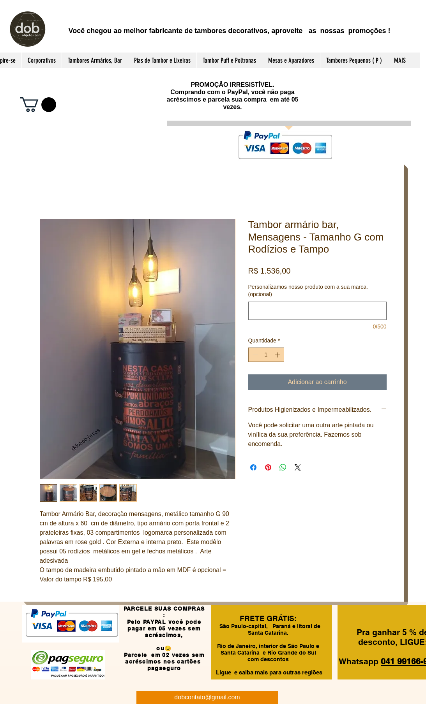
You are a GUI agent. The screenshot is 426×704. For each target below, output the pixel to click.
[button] (38, 104)
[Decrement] (254, 355)
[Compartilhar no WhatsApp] (283, 467)
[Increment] (278, 355)
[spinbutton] (266, 355)
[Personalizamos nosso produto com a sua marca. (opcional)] (317, 310)
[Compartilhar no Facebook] (253, 467)
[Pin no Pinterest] (268, 467)
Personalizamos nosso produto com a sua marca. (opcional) (308, 291)
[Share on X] (297, 467)
